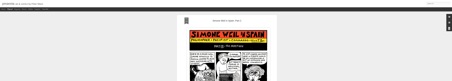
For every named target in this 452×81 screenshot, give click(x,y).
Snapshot (37, 9)
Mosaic (24, 9)
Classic (3, 9)
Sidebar (30, 9)
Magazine (17, 9)
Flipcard (10, 9)
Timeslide (45, 9)
